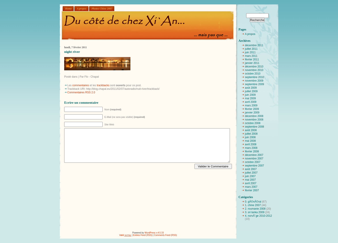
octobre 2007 (252, 162)
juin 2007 (250, 176)
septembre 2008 (254, 126)
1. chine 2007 (253, 205)
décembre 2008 (254, 116)
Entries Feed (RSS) (142, 235)
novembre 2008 (254, 119)
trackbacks (103, 85)
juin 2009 (250, 94)
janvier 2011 (252, 63)
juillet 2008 (251, 133)
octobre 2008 (252, 123)
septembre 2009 (254, 84)
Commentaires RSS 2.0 (81, 92)
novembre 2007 (254, 158)
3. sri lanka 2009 (254, 212)
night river (72, 52)
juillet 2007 (251, 172)
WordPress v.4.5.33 (154, 233)
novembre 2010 (254, 70)
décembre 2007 (254, 155)
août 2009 (251, 87)
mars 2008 (251, 147)
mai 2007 (250, 179)
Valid (125, 235)
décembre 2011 (254, 45)
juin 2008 (250, 137)
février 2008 (252, 151)
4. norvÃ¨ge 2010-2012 (258, 215)
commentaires (80, 85)
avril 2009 (250, 101)
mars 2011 (251, 55)
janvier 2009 (252, 112)
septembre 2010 (254, 77)
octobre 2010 (252, 73)
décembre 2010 (254, 66)
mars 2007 (251, 186)
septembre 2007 (254, 165)
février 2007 (252, 190)
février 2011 (252, 59)
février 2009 (252, 109)
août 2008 (251, 130)
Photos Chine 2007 (102, 8)
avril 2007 (250, 183)
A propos (81, 8)
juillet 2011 (251, 48)
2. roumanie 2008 (255, 208)
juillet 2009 (251, 91)
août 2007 (251, 169)
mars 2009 (251, 105)
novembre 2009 (254, 80)
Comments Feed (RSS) (165, 235)
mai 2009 (250, 98)
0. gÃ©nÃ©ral (253, 201)
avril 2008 (250, 144)
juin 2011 (250, 52)
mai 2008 (250, 140)
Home (68, 8)
